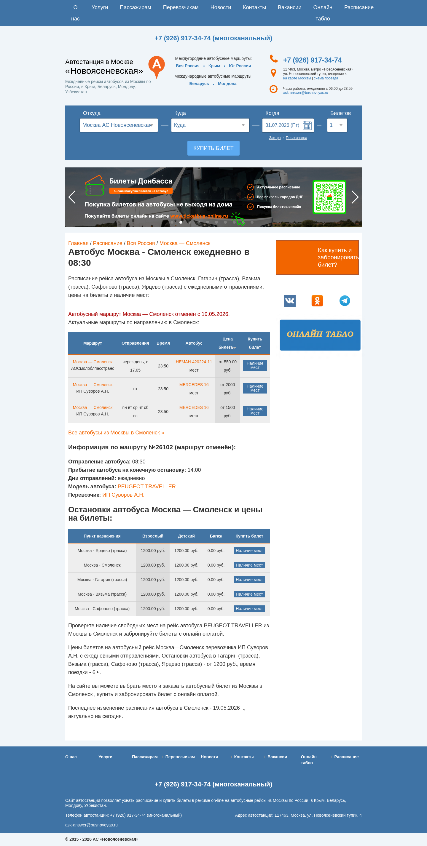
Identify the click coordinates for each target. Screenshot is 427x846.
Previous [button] (72, 197)
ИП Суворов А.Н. (123, 495)
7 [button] (225, 222)
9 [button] (243, 222)
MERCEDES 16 (194, 384)
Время (163, 343)
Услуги (100, 7)
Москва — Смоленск (185, 243)
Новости (221, 7)
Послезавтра (296, 138)
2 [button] (180, 222)
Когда (272, 113)
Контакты (254, 7)
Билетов (339, 113)
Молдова (227, 83)
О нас (75, 13)
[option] (213, 197)
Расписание (359, 7)
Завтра (275, 138)
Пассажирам (135, 7)
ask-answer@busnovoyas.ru (305, 93)
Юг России (240, 65)
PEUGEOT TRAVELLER (147, 487)
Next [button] (355, 197)
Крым (214, 65)
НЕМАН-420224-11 (194, 361)
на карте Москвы (297, 78)
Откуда (92, 113)
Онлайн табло (322, 13)
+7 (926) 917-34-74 (312, 60)
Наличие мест (255, 365)
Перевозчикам (181, 7)
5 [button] (207, 222)
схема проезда (326, 78)
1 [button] (172, 222)
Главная (78, 243)
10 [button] (252, 222)
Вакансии (289, 7)
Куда (180, 113)
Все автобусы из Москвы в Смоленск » (116, 433)
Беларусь (199, 83)
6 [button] (216, 222)
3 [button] (189, 222)
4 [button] (198, 222)
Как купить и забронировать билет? (338, 257)
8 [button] (234, 222)
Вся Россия (188, 65)
